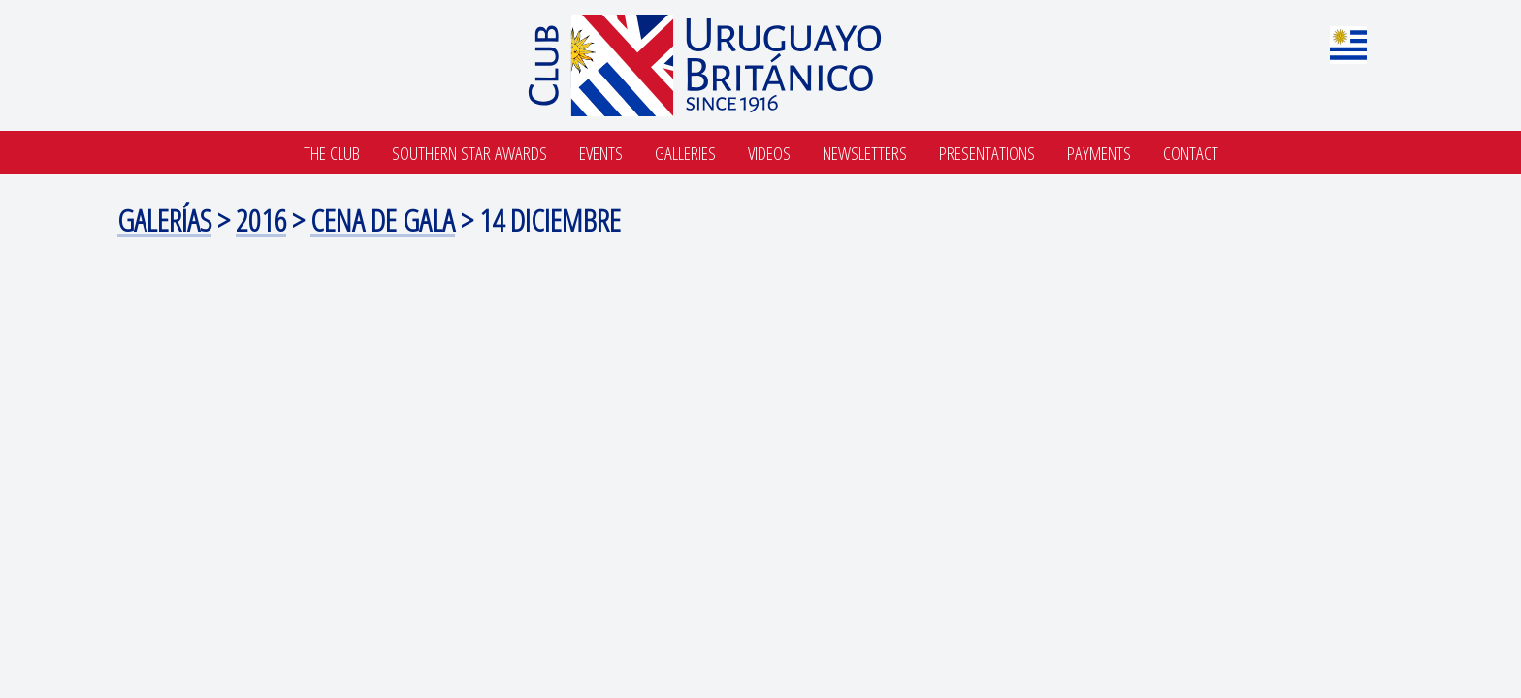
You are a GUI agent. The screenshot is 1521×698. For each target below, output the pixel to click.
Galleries (685, 153)
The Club (332, 153)
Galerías (164, 219)
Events (601, 153)
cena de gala (382, 219)
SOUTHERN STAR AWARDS (469, 153)
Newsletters (865, 153)
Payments (1099, 153)
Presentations (987, 153)
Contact (1190, 153)
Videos (769, 153)
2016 (261, 219)
